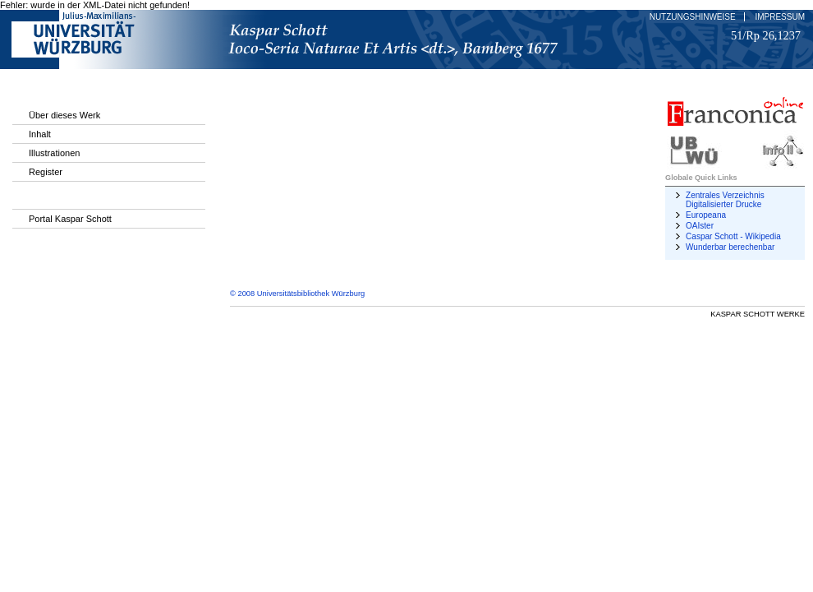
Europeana (706, 215)
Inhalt (40, 134)
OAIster (700, 225)
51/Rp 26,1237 (766, 35)
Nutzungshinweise (693, 16)
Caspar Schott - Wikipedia (733, 236)
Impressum (780, 16)
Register (45, 172)
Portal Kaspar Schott (70, 219)
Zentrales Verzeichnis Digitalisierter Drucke (725, 200)
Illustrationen (54, 153)
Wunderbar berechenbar (730, 247)
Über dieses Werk (64, 115)
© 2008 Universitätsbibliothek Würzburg (297, 293)
